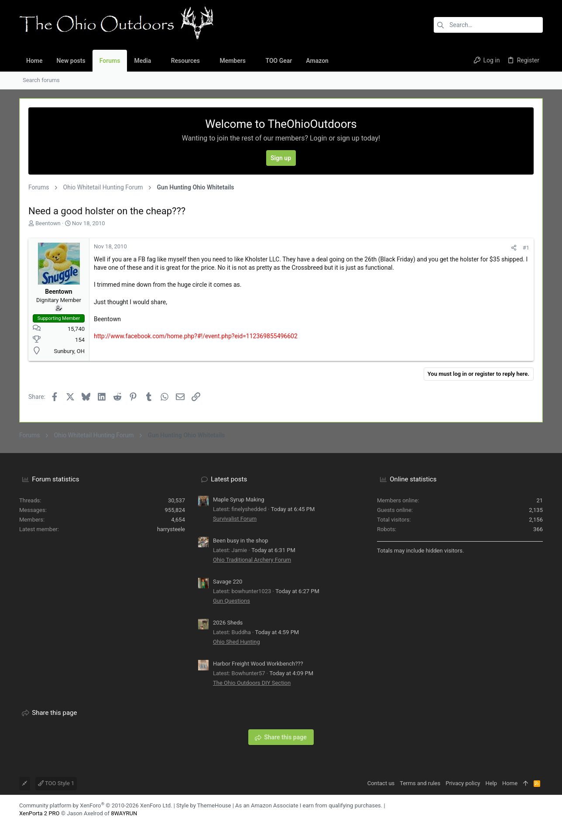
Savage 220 (227, 581)
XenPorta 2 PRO (39, 813)
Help (491, 783)
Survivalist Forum (235, 518)
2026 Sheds (228, 622)
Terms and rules (420, 783)
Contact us (381, 783)
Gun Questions (231, 600)
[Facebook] (526, 809)
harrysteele (171, 529)
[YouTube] (539, 809)
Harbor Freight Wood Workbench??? (258, 663)
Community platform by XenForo (95, 805)
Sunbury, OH (69, 351)
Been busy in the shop (240, 540)
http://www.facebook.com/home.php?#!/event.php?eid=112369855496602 (196, 336)
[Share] (514, 248)
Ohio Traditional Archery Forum (252, 559)
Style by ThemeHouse (203, 805)
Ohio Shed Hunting (236, 642)
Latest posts (229, 479)
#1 (526, 247)
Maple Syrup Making (238, 499)
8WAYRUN (124, 813)
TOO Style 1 (56, 783)
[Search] (488, 25)
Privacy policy (462, 783)
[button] (158, 61)
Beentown (48, 223)
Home (509, 783)
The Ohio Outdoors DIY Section (252, 683)
